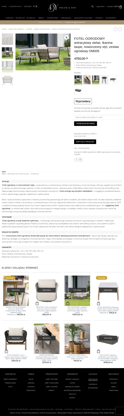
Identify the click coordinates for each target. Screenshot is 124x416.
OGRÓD (58, 26)
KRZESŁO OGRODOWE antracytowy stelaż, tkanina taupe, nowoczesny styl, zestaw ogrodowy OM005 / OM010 (46, 357)
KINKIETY (52, 390)
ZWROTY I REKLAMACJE (84, 409)
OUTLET (67, 26)
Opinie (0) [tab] (35, 174)
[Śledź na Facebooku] (34, 6)
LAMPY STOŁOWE (51, 386)
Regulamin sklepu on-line (42, 409)
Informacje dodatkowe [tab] (18, 174)
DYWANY (99, 18)
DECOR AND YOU (109, 409)
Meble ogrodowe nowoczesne (108, 152)
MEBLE (41, 18)
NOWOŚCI (10, 18)
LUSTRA (72, 383)
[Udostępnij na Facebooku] (76, 160)
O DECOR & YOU (15, 6)
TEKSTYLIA (72, 394)
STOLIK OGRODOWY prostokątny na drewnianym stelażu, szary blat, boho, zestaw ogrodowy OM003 (108, 309)
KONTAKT (27, 6)
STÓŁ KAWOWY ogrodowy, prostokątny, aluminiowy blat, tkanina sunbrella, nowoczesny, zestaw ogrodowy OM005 (108, 357)
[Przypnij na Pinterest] (80, 160)
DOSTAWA (68, 409)
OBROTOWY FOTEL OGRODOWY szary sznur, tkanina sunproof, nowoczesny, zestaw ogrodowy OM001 (46, 309)
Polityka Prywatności (18, 409)
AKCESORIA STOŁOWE (84, 18)
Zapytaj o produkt (85, 142)
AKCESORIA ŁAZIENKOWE (72, 390)
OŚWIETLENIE (53, 18)
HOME (4, 6)
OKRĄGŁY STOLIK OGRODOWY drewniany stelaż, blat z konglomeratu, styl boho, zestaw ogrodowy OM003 (16, 309)
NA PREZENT (111, 18)
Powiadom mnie (85, 123)
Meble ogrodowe (89, 152)
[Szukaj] (92, 6)
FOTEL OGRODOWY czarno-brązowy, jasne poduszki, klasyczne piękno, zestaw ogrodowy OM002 (16, 356)
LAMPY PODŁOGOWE (51, 383)
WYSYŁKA (59, 409)
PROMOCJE (20, 18)
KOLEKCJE (31, 18)
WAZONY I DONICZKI (72, 379)
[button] (100, 6)
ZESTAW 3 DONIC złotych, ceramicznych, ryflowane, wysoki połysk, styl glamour (77, 356)
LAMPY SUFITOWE (52, 379)
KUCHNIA (114, 383)
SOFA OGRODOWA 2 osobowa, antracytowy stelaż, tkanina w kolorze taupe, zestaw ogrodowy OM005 (77, 309)
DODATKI (72, 398)
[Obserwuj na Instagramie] (36, 6)
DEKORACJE (66, 18)
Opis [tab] (4, 174)
